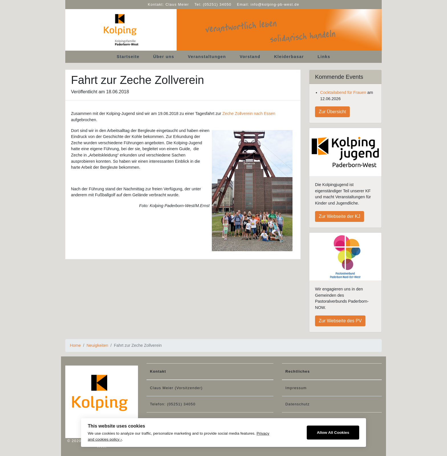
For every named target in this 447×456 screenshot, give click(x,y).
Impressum (296, 388)
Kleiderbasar (289, 56)
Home (75, 345)
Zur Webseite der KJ (339, 216)
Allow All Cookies (333, 432)
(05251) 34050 (217, 4)
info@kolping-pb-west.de (275, 4)
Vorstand (250, 56)
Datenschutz (297, 404)
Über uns (163, 56)
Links (324, 56)
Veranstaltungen (207, 56)
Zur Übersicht (332, 111)
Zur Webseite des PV (340, 320)
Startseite (128, 56)
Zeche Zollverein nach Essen (248, 113)
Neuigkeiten (97, 345)
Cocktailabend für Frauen (343, 92)
